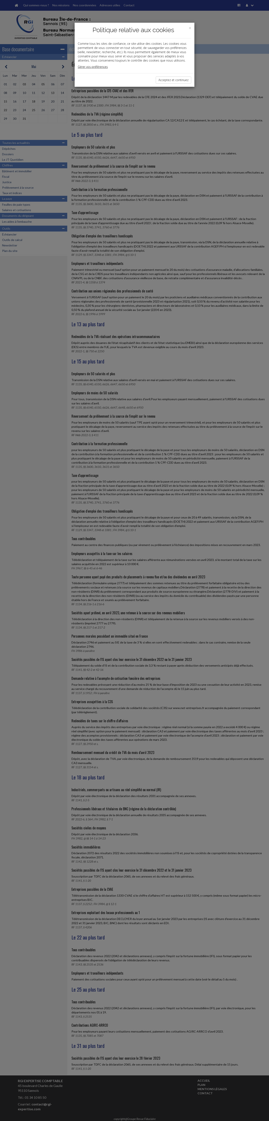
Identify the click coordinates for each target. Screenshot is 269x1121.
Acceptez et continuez (173, 80)
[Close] (190, 28)
